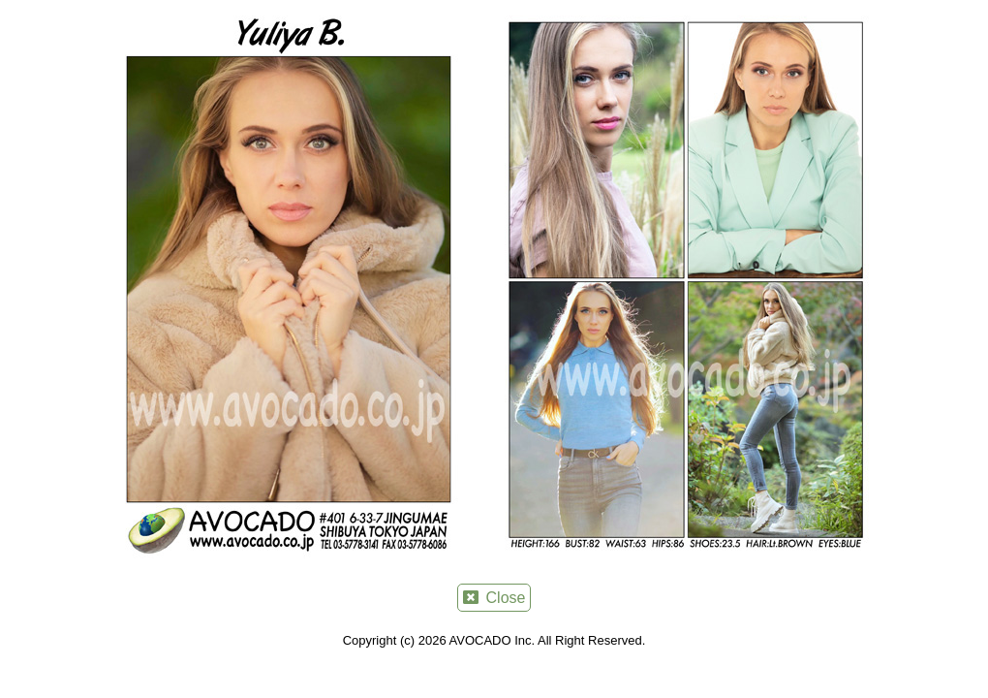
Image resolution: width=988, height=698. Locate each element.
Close (494, 597)
